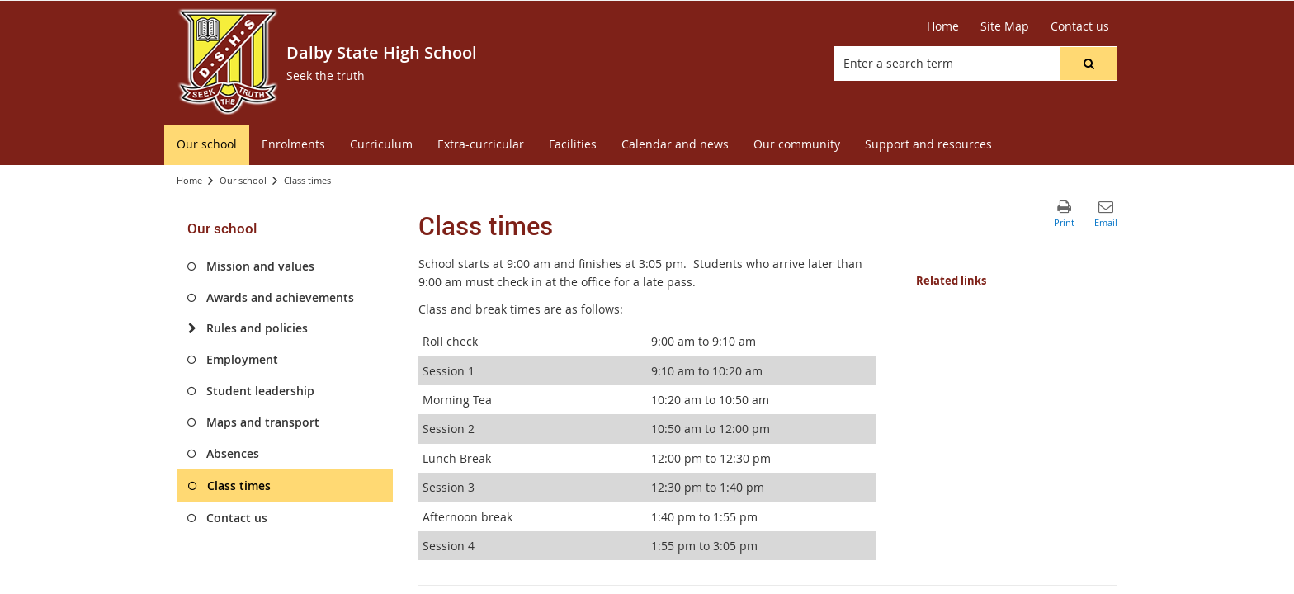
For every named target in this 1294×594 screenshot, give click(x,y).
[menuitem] (206, 145)
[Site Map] (1004, 26)
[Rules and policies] (191, 328)
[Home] (943, 26)
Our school (243, 180)
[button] (1088, 63)
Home (189, 180)
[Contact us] (1079, 26)
